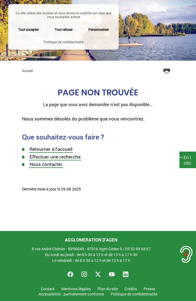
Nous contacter (46, 164)
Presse (149, 289)
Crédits (131, 289)
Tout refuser (64, 29)
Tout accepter (28, 29)
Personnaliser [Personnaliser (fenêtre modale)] (98, 29)
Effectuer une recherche (55, 157)
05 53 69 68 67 (138, 248)
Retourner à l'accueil (51, 149)
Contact (48, 289)
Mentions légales (76, 289)
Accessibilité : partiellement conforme (71, 294)
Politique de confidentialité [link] (63, 42)
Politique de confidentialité (134, 294)
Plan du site (107, 289)
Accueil (27, 70)
